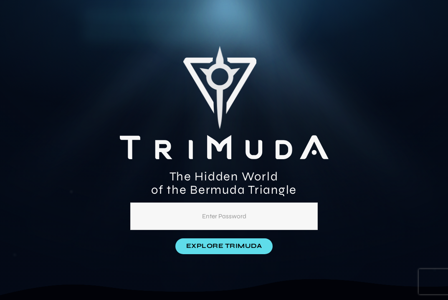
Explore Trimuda (224, 246)
